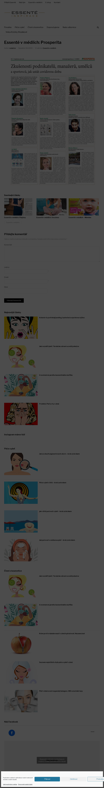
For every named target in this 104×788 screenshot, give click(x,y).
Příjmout (47, 779)
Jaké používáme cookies (10, 784)
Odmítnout (73, 779)
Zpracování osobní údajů (25, 784)
